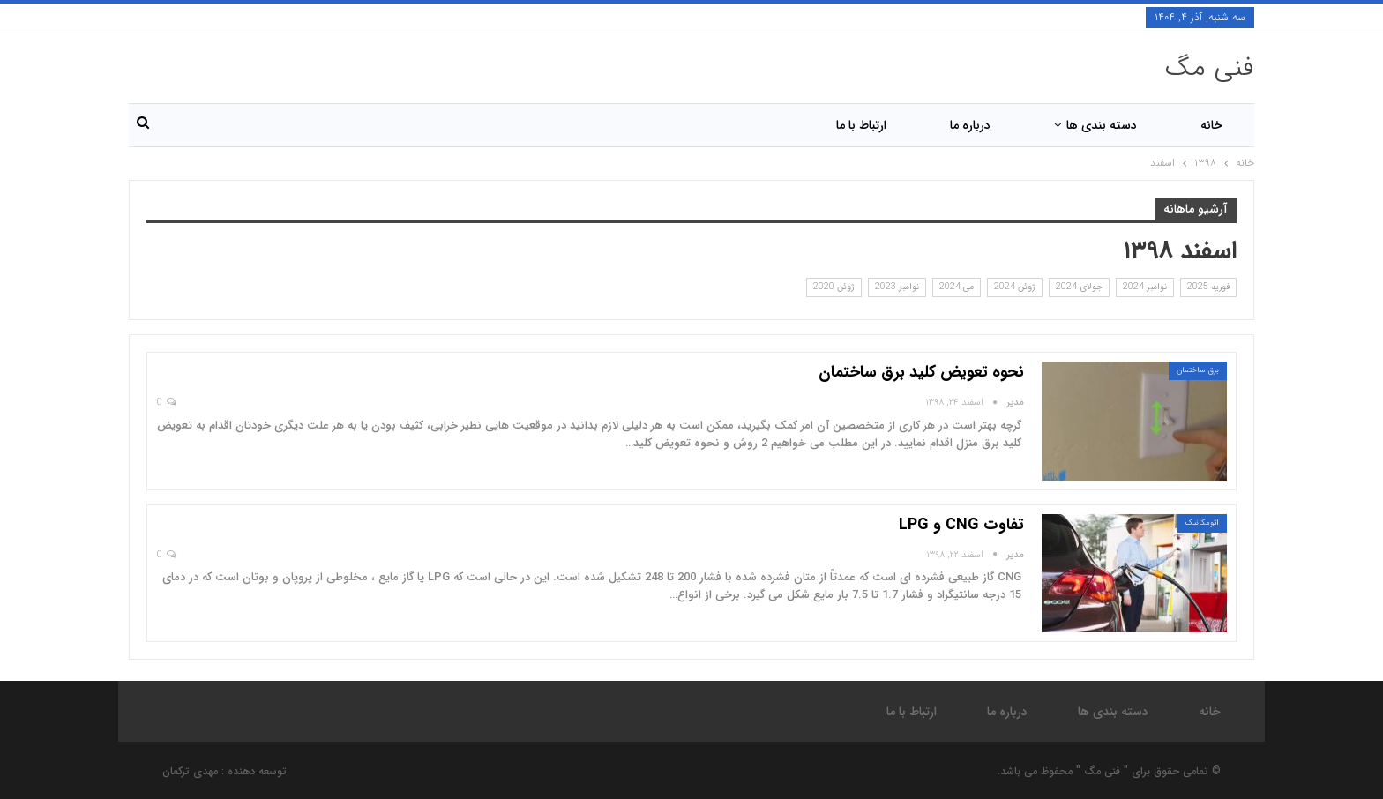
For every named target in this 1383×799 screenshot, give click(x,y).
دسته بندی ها (1101, 125)
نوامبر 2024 (1145, 287)
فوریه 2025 (1208, 287)
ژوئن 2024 (1014, 287)
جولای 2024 (1079, 287)
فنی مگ (1209, 68)
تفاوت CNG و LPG (961, 524)
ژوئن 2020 (834, 287)
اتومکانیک (1202, 523)
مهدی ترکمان (190, 771)
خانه (1211, 125)
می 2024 (956, 287)
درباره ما (970, 125)
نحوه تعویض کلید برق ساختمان (921, 372)
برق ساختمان (1198, 370)
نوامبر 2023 (897, 287)
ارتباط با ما (861, 125)
